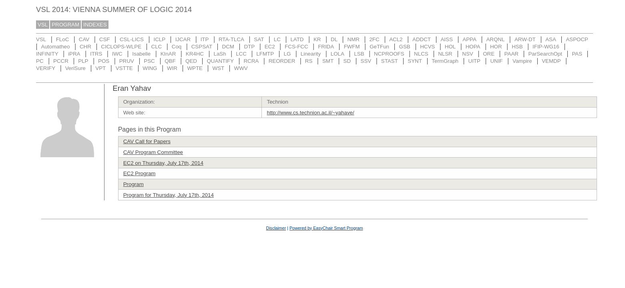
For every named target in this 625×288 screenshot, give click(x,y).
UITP (474, 61)
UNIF (496, 61)
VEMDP (551, 61)
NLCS (421, 54)
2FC (374, 39)
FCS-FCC (296, 47)
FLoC (62, 39)
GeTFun (379, 47)
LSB (359, 54)
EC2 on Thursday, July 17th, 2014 (163, 163)
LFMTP (265, 54)
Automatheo (55, 47)
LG (287, 54)
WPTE (195, 68)
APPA (469, 39)
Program (133, 184)
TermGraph (445, 61)
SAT (259, 39)
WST (218, 68)
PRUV (126, 61)
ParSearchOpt (545, 54)
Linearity (311, 54)
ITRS (96, 54)
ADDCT (421, 39)
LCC (241, 54)
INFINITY (47, 54)
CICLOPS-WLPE (121, 47)
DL (334, 39)
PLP (83, 61)
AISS (446, 39)
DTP (249, 47)
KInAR (168, 54)
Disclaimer (276, 228)
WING (150, 68)
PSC (149, 61)
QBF (170, 61)
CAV (84, 39)
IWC (117, 54)
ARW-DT (525, 39)
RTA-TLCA (231, 39)
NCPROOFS (389, 54)
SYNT (415, 61)
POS (103, 61)
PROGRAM (65, 25)
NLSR (445, 54)
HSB (517, 47)
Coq (176, 47)
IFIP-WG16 (546, 47)
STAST (389, 61)
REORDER (282, 61)
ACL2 (395, 39)
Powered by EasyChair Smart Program (326, 228)
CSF (104, 39)
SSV (366, 61)
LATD (296, 39)
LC (277, 39)
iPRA (74, 54)
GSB (404, 47)
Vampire (522, 61)
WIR (172, 68)
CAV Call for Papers (147, 141)
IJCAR (183, 39)
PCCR (60, 61)
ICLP (159, 39)
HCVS (427, 47)
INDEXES (95, 25)
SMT (328, 61)
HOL (450, 47)
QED (191, 61)
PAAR (511, 54)
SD (347, 61)
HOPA (473, 47)
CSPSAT (201, 47)
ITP (205, 39)
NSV (467, 54)
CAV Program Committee (153, 152)
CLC (156, 47)
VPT (100, 68)
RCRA (251, 61)
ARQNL (495, 39)
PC (40, 61)
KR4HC (195, 54)
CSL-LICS (132, 39)
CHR (85, 47)
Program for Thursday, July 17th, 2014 (168, 195)
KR (317, 39)
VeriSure (75, 68)
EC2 (270, 47)
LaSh (219, 54)
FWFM (352, 47)
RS (309, 61)
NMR (354, 39)
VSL (43, 25)
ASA (550, 39)
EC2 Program (139, 173)
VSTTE (124, 68)
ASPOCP (577, 39)
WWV (241, 68)
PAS (577, 54)
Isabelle (141, 54)
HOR (496, 47)
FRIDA (326, 47)
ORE (488, 54)
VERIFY (45, 68)
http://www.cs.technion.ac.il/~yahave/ (310, 113)
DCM (228, 47)
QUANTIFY (220, 61)
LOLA (337, 54)
